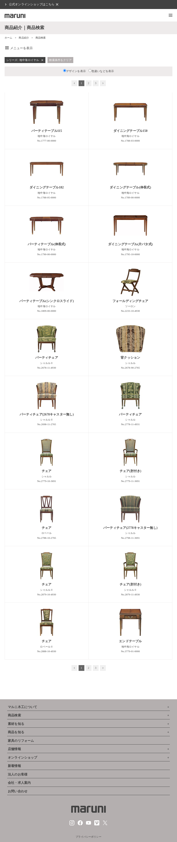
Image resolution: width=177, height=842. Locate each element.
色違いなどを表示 (101, 71)
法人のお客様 (17, 774)
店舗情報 (14, 749)
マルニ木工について (22, 707)
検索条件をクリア (60, 60)
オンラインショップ (22, 757)
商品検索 (14, 715)
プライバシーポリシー (88, 836)
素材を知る (16, 724)
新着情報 (14, 766)
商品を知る (16, 732)
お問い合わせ (17, 791)
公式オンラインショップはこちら (31, 4)
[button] (171, 15)
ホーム (8, 37)
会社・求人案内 (19, 782)
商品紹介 (24, 37)
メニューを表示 (19, 48)
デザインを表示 (74, 71)
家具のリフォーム (21, 740)
